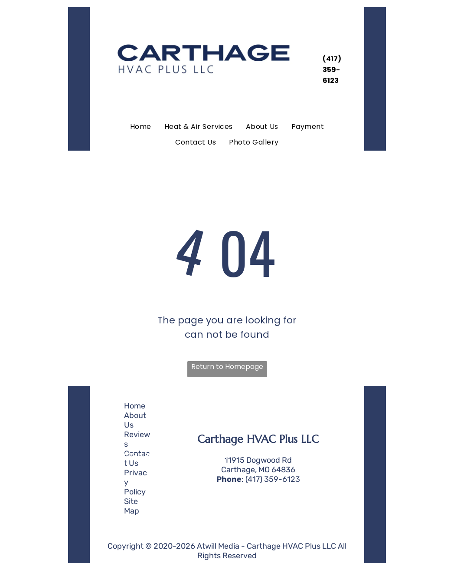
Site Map (131, 506)
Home (134, 406)
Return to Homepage (227, 367)
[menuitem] (141, 126)
